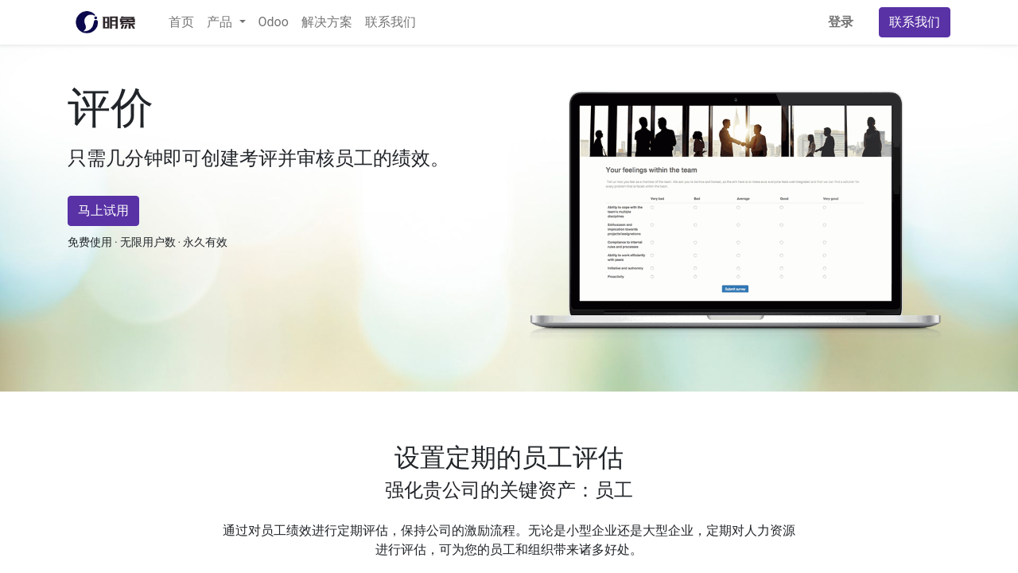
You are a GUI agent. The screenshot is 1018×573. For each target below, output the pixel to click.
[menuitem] (181, 22)
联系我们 (914, 21)
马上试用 (103, 210)
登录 (840, 21)
